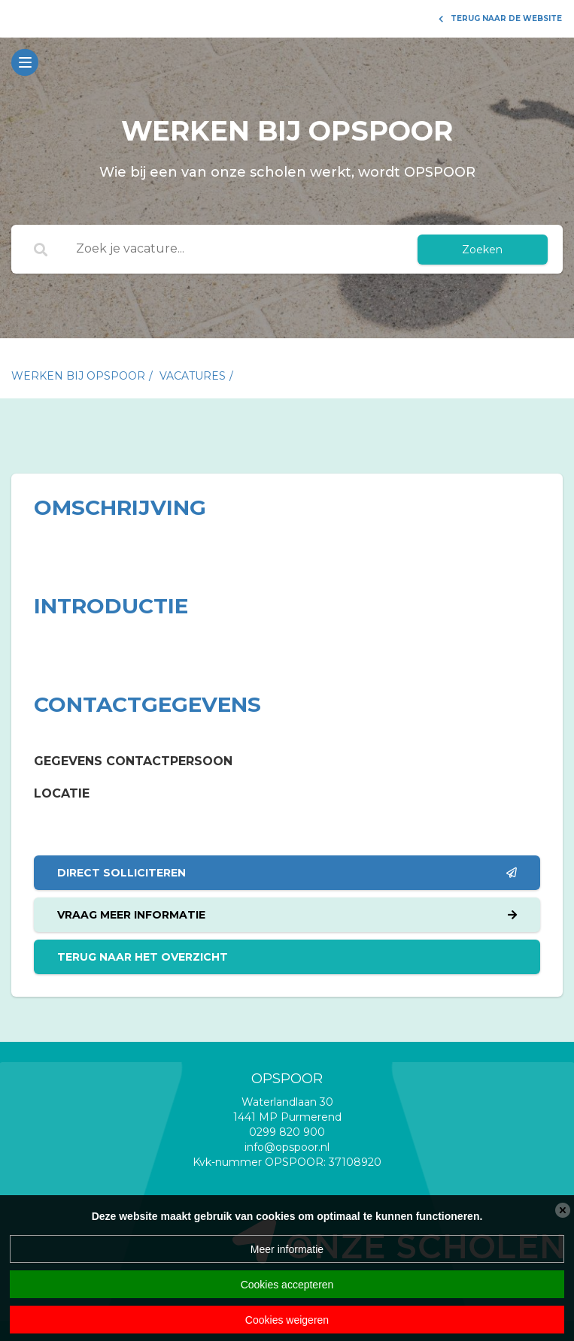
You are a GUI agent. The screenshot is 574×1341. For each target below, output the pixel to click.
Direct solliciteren (287, 872)
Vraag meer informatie (287, 915)
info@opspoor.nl (287, 1147)
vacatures (192, 376)
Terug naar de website (500, 18)
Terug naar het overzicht (142, 957)
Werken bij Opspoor (78, 376)
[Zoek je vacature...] (232, 250)
